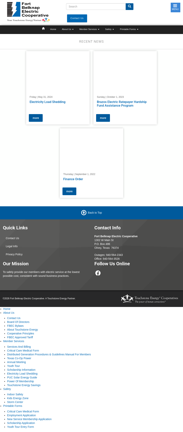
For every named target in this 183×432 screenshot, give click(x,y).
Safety (109, 29)
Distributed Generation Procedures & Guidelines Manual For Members (49, 354)
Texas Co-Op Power (19, 358)
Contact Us (12, 238)
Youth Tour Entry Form (20, 426)
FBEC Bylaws (15, 325)
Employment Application (21, 415)
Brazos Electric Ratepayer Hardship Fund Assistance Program (122, 104)
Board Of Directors (18, 321)
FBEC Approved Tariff (20, 337)
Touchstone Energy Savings (24, 385)
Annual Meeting (16, 362)
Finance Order (73, 179)
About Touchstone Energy (22, 329)
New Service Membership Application (29, 419)
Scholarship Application (21, 423)
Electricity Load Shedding (48, 102)
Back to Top (95, 212)
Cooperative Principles (20, 333)
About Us (68, 29)
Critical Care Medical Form (23, 350)
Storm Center (15, 402)
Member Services (89, 29)
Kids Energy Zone (17, 398)
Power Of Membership (20, 381)
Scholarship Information (21, 369)
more (36, 117)
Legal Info (12, 246)
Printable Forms (129, 29)
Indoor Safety (15, 394)
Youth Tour (13, 365)
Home (53, 29)
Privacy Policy (14, 254)
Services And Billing (19, 346)
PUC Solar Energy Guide (22, 377)
